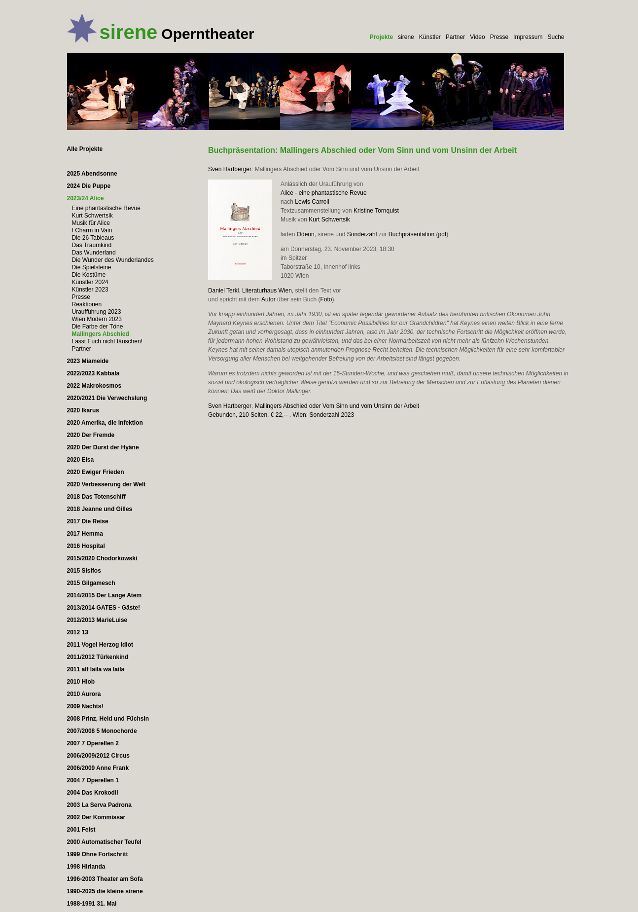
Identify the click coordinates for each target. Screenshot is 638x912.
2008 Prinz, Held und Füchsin (108, 718)
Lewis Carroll (312, 201)
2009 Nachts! (85, 706)
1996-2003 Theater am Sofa (105, 879)
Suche (555, 37)
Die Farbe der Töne (97, 326)
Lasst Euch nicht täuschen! (107, 341)
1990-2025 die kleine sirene (105, 891)
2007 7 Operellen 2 (93, 743)
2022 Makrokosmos (94, 385)
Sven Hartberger (229, 169)
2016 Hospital (86, 546)
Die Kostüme (89, 274)
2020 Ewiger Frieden (95, 472)
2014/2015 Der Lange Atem (104, 595)
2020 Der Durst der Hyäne (103, 447)
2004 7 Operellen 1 (93, 780)
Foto (326, 299)
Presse (499, 37)
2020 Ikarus (83, 410)
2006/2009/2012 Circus (98, 755)
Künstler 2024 (90, 282)
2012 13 (77, 632)
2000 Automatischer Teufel (104, 842)
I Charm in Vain (92, 230)
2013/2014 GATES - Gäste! (104, 607)
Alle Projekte (85, 149)
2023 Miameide (88, 361)
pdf (442, 234)
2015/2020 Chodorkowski (102, 558)
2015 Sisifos (84, 570)
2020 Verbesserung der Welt (106, 484)
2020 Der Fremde (91, 435)
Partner (455, 37)
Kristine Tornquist (376, 210)
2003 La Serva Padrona (99, 805)
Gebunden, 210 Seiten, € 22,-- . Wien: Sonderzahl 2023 (281, 414)
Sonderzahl (362, 234)
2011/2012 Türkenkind (98, 657)
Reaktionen (87, 304)
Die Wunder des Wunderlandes (113, 259)
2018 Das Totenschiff (96, 496)
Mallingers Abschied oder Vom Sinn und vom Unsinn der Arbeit (337, 405)
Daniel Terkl (223, 290)
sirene (406, 37)
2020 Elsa (80, 459)
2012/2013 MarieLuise (97, 620)
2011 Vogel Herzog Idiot (100, 644)
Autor (268, 299)
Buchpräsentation (411, 234)
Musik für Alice (91, 222)
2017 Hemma (85, 533)
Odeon (306, 234)
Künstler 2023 (90, 289)
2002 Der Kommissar (96, 817)
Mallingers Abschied (100, 333)
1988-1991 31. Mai (92, 903)
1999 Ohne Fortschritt (97, 854)
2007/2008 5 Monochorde (102, 731)
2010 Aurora (84, 694)
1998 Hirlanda (86, 866)
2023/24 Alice (85, 198)
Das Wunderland (94, 252)
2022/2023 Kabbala (93, 373)
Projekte (381, 37)
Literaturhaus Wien (267, 290)
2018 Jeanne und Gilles (100, 509)
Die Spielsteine (91, 267)
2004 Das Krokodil (92, 792)
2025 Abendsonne (92, 173)
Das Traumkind (92, 245)
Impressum (527, 37)
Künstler (430, 37)
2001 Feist (81, 829)
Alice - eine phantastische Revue (324, 192)
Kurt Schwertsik (329, 219)
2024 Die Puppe (89, 185)
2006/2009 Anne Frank (98, 768)
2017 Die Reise (87, 521)
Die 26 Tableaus (93, 237)
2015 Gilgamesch (91, 583)
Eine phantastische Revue (106, 208)
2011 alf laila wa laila (96, 669)
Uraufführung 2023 (96, 311)
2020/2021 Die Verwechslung (107, 398)
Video (477, 37)
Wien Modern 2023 (97, 319)
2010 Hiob (81, 681)
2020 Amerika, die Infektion (105, 422)
